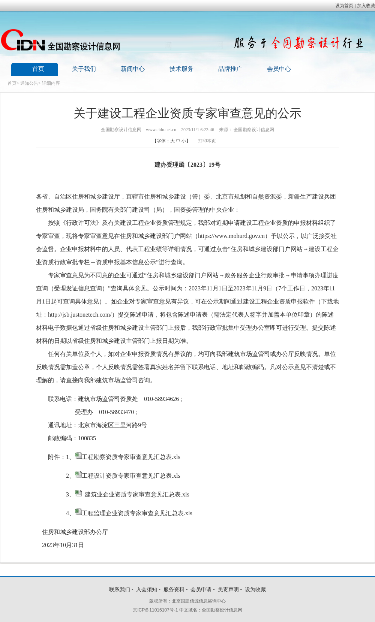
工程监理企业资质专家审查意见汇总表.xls (137, 513)
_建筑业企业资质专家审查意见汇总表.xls (135, 494)
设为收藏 (255, 589)
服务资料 (174, 589)
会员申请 (201, 589)
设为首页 (344, 5)
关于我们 (84, 69)
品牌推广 (230, 69)
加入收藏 (366, 5)
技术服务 (182, 69)
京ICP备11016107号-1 (155, 610)
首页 (38, 69)
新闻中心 (133, 69)
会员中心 (279, 69)
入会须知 (146, 589)
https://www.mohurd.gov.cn (231, 236)
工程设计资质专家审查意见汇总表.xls (131, 475)
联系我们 (119, 589)
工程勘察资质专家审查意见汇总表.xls (131, 457)
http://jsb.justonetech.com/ (80, 314)
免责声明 (228, 589)
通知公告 (29, 83)
